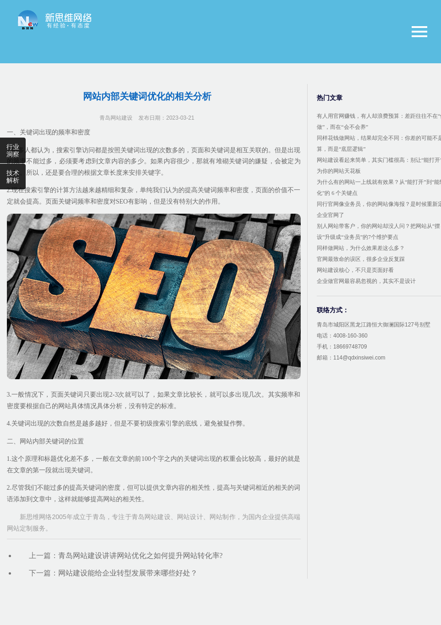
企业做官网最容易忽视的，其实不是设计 (366, 281)
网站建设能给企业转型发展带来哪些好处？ (128, 573)
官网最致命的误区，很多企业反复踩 (361, 259)
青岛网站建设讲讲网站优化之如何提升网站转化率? (140, 555)
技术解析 (12, 176)
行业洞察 (12, 150)
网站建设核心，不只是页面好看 (355, 270)
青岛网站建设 (115, 118)
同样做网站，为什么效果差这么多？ (361, 248)
